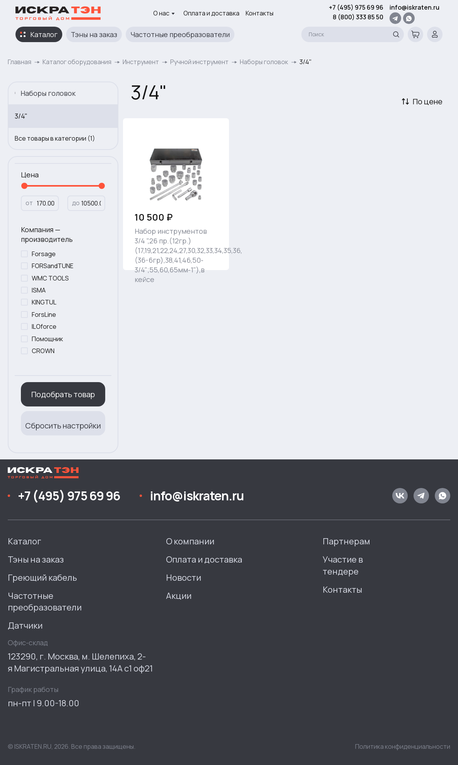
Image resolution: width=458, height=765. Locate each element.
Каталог (44, 34)
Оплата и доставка (211, 13)
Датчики (25, 625)
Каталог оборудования (77, 62)
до (76, 203)
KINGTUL (44, 302)
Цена (30, 174)
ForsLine (44, 314)
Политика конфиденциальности (402, 746)
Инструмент (141, 62)
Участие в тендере (343, 565)
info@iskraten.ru (414, 7)
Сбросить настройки (63, 425)
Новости (183, 577)
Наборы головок (264, 62)
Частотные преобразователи (180, 34)
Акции (178, 596)
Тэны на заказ (94, 34)
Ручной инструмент (199, 62)
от (29, 203)
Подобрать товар (63, 394)
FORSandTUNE (52, 266)
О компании (190, 541)
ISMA (39, 290)
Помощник (47, 339)
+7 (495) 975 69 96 (356, 7)
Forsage (44, 254)
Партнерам (346, 541)
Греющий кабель (42, 577)
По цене (428, 101)
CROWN (43, 351)
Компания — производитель (47, 234)
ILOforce (44, 326)
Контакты (259, 13)
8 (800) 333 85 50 (358, 17)
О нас (164, 13)
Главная (19, 62)
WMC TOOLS (50, 278)
